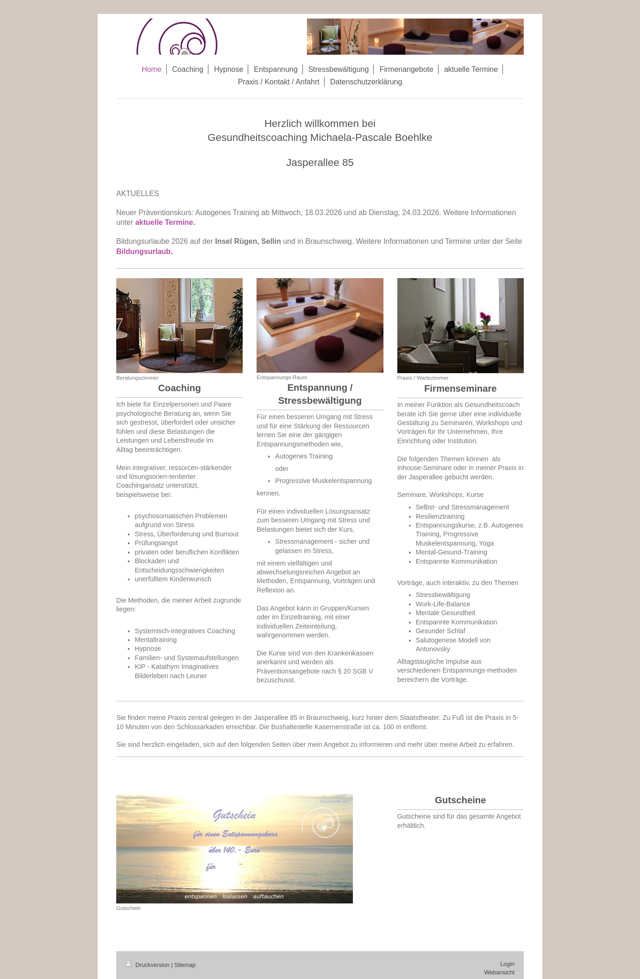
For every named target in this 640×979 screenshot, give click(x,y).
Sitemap (184, 965)
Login (507, 964)
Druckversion (148, 965)
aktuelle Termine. (166, 222)
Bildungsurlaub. (144, 251)
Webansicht (499, 972)
